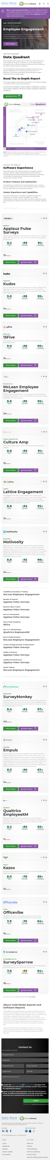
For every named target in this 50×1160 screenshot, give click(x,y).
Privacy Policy (29, 1085)
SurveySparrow (18, 962)
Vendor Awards (7, 1152)
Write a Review (10, 262)
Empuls (10, 750)
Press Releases (32, 1149)
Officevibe (13, 912)
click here (32, 997)
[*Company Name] (25, 1055)
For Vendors (6, 1154)
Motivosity (13, 542)
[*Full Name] (25, 1060)
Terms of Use (16, 1085)
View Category (10, 44)
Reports (5, 1149)
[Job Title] (37, 1071)
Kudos (9, 284)
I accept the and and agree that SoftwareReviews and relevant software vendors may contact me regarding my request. (25, 1086)
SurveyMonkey (17, 696)
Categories (6, 1146)
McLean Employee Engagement (20, 389)
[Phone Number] (37, 1066)
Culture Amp (15, 442)
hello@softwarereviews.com (40, 1104)
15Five (9, 337)
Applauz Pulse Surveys (17, 230)
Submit (36, 1101)
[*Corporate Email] (12, 1066)
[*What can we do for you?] (25, 1078)
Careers (29, 1146)
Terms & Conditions (33, 1152)
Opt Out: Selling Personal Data (37, 1157)
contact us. (37, 14)
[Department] (12, 1071)
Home (4, 23)
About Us (30, 1143)
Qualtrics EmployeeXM (15, 812)
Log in (4, 1143)
